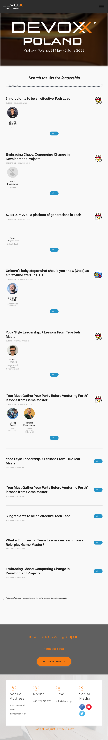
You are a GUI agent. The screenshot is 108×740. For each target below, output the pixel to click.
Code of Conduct (45, 729)
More (54, 133)
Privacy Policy (65, 729)
